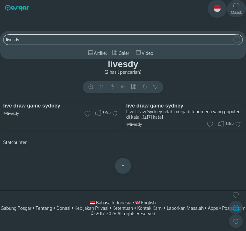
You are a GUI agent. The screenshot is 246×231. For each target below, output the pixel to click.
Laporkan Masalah (185, 208)
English (145, 202)
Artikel (97, 53)
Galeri (121, 53)
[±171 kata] (153, 117)
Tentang (44, 208)
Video (144, 53)
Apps (213, 208)
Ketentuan (122, 208)
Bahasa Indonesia (111, 202)
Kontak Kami (149, 208)
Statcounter (15, 142)
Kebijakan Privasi (91, 208)
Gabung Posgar (16, 208)
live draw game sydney (31, 105)
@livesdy (11, 113)
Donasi (63, 208)
